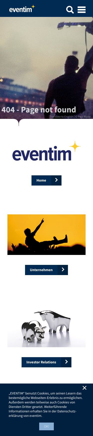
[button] (70, 10)
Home (22, 9)
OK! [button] (46, 426)
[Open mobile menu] (82, 10)
